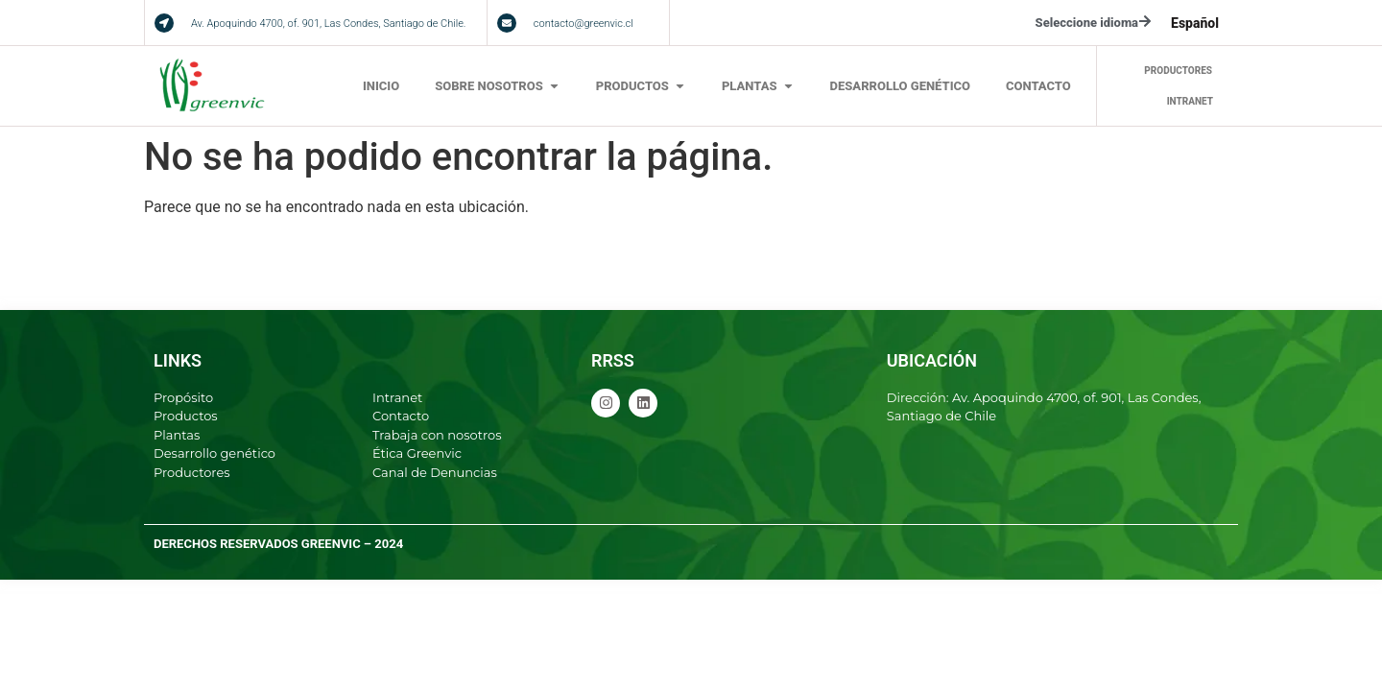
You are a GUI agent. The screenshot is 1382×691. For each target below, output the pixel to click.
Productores (192, 472)
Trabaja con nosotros (437, 434)
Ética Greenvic (417, 453)
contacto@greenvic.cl (583, 23)
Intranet (397, 397)
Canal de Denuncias (434, 472)
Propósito (183, 397)
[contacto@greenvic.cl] (506, 23)
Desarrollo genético (214, 453)
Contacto (400, 415)
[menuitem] (1195, 23)
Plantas (177, 434)
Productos (186, 415)
